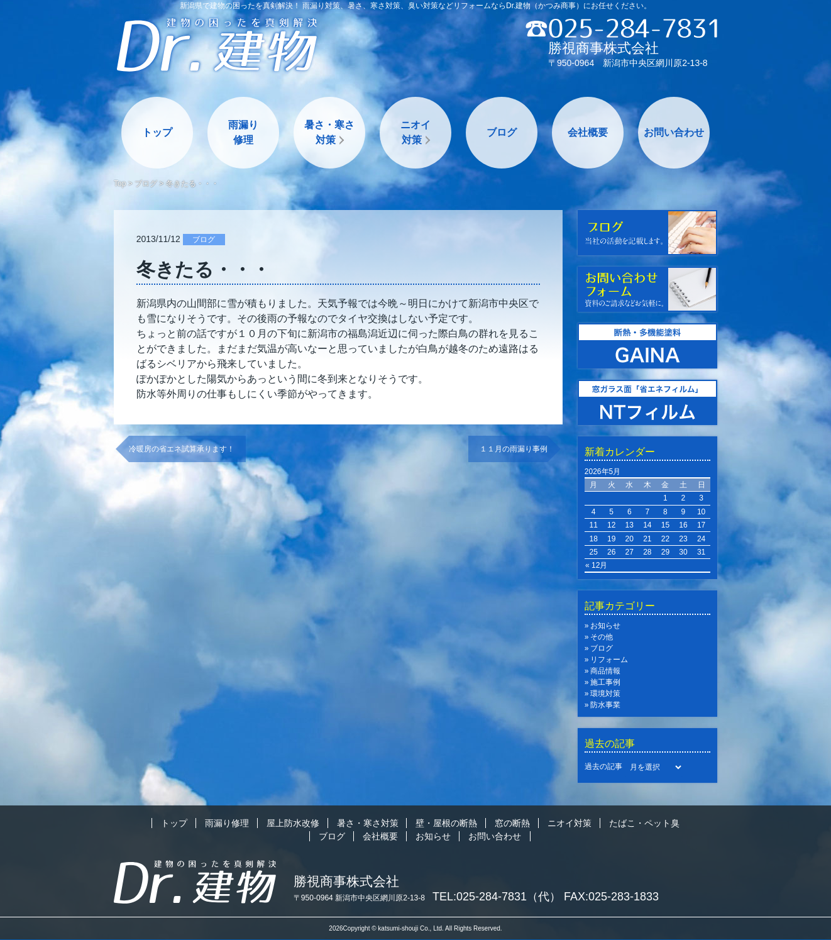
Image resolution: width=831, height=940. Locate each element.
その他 (601, 637)
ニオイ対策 (415, 132)
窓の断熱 (512, 823)
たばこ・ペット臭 (644, 823)
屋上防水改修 (293, 823)
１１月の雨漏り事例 (514, 449)
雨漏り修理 (243, 132)
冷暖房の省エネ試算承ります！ (181, 449)
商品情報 (605, 670)
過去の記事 (603, 766)
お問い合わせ (674, 132)
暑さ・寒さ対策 (329, 132)
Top (120, 183)
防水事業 (605, 704)
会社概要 (588, 132)
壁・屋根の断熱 (446, 823)
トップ (157, 132)
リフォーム (609, 659)
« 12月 (596, 565)
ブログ (502, 132)
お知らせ (605, 625)
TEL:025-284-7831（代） (496, 896)
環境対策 (605, 693)
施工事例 (605, 682)
